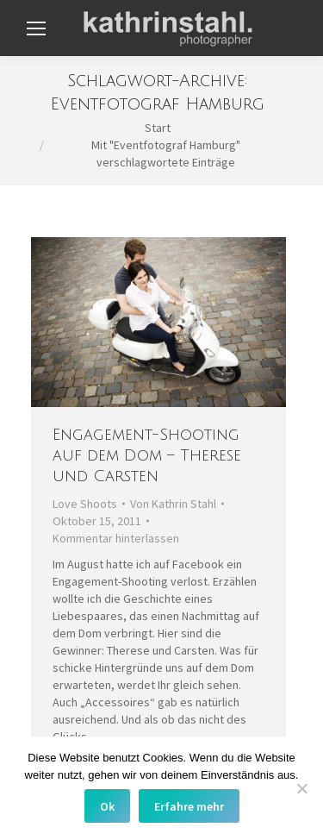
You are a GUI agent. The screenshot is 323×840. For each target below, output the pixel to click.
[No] (301, 788)
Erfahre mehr (189, 806)
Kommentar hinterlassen (116, 538)
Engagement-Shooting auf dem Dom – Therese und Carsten (147, 455)
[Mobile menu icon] (36, 28)
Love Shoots (85, 503)
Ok (107, 806)
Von (173, 503)
